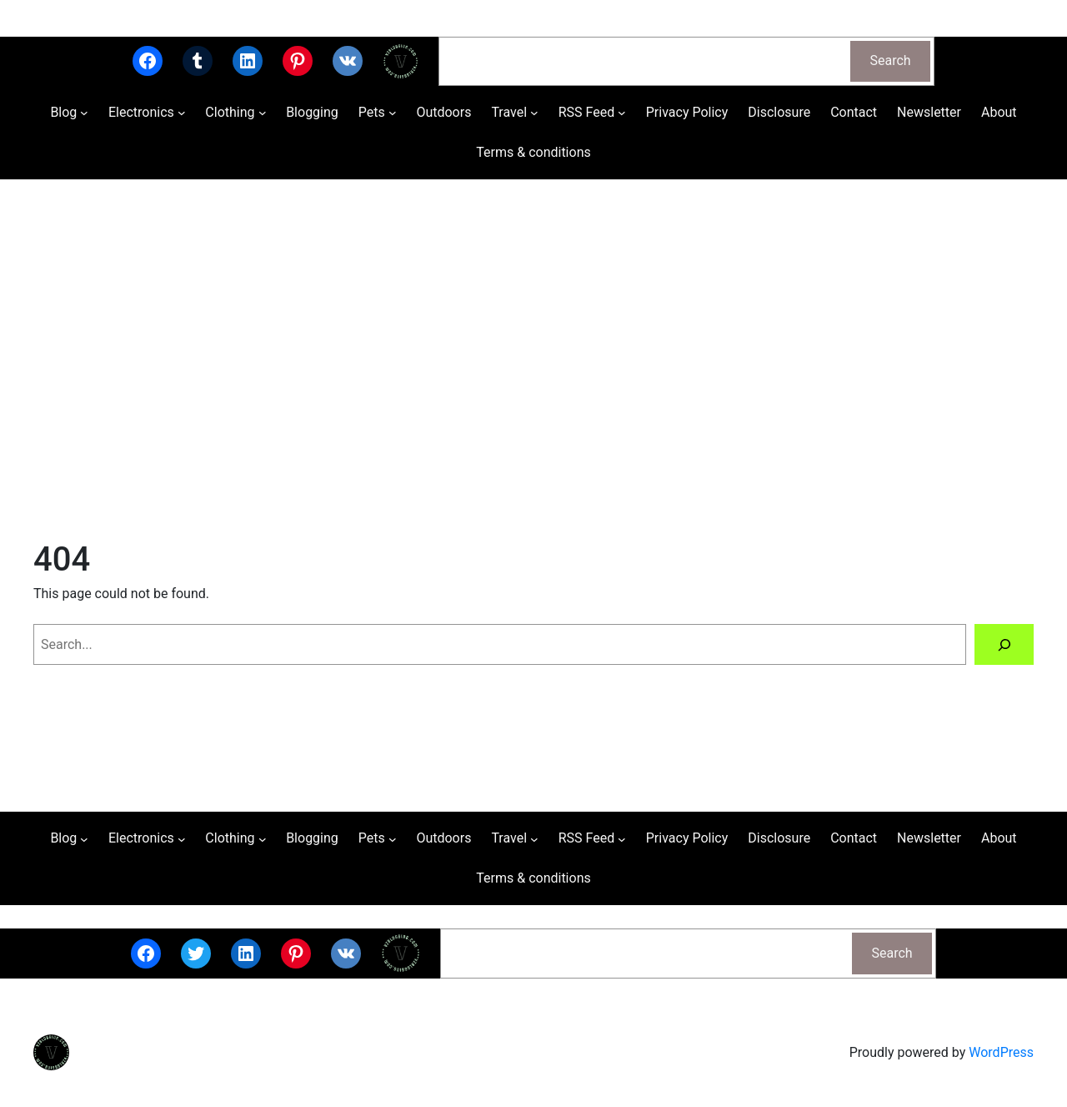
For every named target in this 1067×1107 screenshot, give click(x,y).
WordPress (1001, 1052)
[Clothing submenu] (262, 112)
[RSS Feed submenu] (622, 112)
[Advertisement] (533, 356)
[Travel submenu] (534, 112)
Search (890, 60)
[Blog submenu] (84, 112)
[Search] (1004, 644)
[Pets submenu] (392, 112)
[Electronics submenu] (182, 112)
